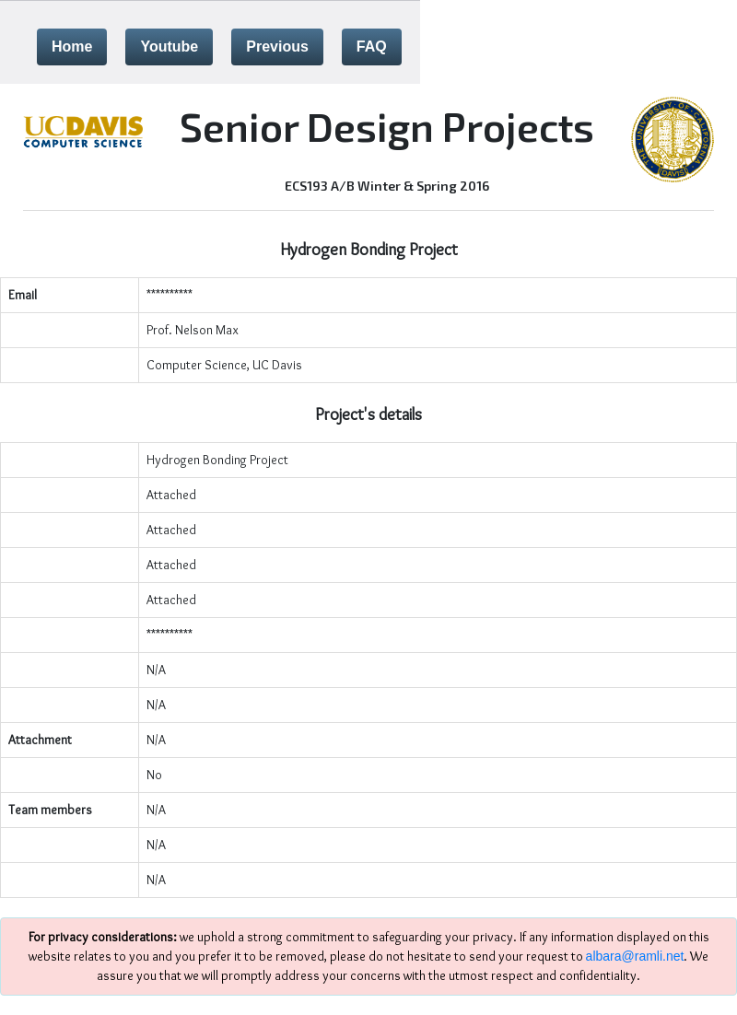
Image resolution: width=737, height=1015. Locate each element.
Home (72, 46)
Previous (277, 46)
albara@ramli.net (635, 956)
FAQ (372, 46)
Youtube (169, 46)
